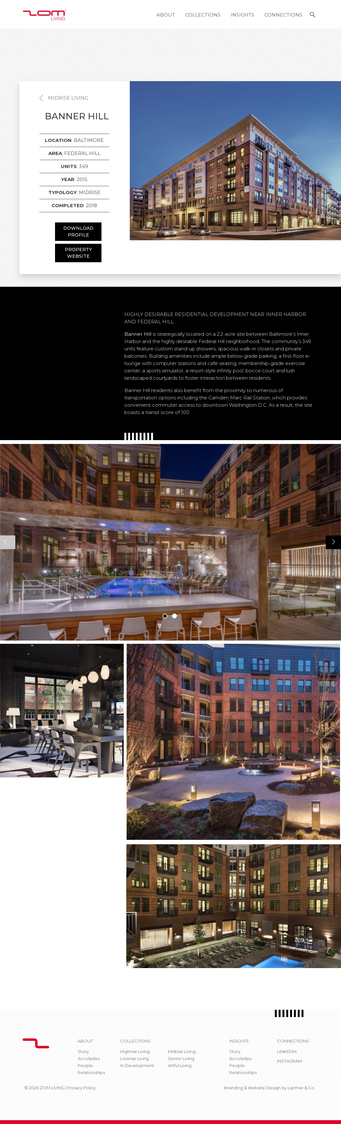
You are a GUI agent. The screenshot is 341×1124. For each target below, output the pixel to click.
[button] (312, 15)
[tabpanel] (170, 542)
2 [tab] (174, 616)
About (166, 15)
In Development (137, 1065)
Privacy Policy (81, 1087)
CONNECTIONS (293, 1040)
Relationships (91, 1072)
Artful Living (179, 1065)
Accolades (89, 1058)
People (85, 1065)
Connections (283, 15)
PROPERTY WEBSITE (78, 253)
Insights (242, 15)
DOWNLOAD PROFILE (78, 231)
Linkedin (286, 1051)
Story (83, 1051)
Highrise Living (135, 1051)
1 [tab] (165, 616)
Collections (202, 15)
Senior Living (181, 1058)
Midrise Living (68, 98)
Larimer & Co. (301, 1087)
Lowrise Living (134, 1058)
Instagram (289, 1061)
